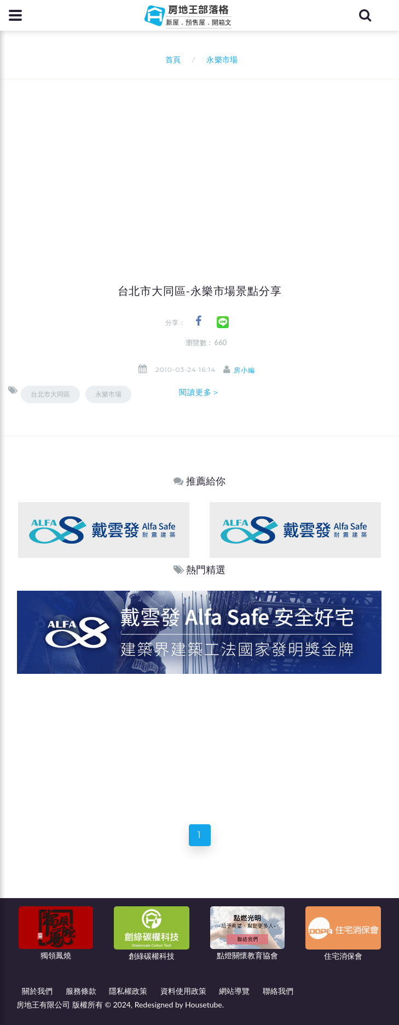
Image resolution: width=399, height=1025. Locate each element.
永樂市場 (108, 394)
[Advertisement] (203, 161)
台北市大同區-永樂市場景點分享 (200, 291)
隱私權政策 (128, 990)
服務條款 (81, 990)
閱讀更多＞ (200, 392)
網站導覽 (234, 990)
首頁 (171, 59)
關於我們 (37, 990)
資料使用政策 (183, 990)
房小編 (244, 370)
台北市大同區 (50, 394)
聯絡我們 (278, 990)
